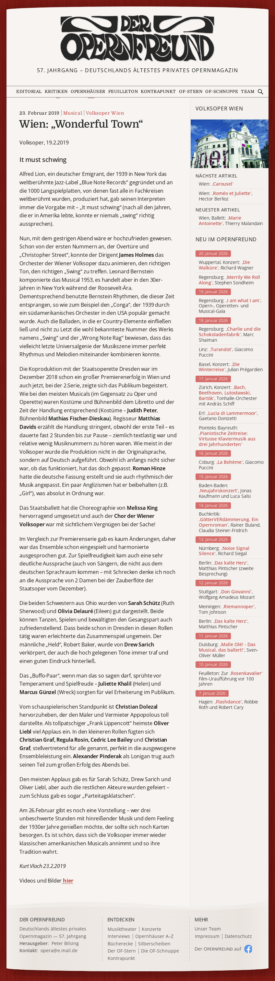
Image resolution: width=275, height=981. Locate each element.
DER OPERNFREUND (42, 919)
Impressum (207, 936)
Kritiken (56, 91)
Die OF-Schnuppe (160, 951)
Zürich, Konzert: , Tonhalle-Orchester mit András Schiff (228, 395)
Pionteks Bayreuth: (227, 436)
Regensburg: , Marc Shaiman (230, 334)
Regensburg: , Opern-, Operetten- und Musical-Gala (230, 306)
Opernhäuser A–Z (154, 936)
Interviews (119, 936)
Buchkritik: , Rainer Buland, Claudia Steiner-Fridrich (229, 522)
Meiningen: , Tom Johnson (227, 609)
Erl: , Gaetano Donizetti (228, 416)
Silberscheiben (154, 944)
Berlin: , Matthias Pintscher (223, 624)
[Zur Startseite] (137, 38)
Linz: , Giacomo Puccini (226, 352)
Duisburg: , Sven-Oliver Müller (228, 650)
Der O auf (218, 949)
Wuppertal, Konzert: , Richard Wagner (226, 265)
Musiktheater (122, 929)
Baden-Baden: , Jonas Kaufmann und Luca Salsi (225, 491)
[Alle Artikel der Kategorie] (230, 144)
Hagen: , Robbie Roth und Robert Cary (228, 704)
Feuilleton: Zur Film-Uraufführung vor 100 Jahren (231, 679)
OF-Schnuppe (221, 91)
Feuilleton (123, 91)
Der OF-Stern (122, 951)
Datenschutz (238, 936)
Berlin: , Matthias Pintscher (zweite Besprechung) (226, 568)
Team (247, 91)
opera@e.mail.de (59, 950)
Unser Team (208, 929)
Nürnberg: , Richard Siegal (224, 551)
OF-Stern (190, 91)
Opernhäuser (88, 91)
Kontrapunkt (158, 91)
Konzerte (151, 929)
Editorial (29, 91)
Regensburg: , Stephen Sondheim (229, 280)
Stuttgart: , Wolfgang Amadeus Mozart (227, 594)
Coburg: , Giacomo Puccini (231, 465)
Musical (72, 113)
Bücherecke (120, 944)
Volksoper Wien (105, 113)
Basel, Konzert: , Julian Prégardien (231, 367)
